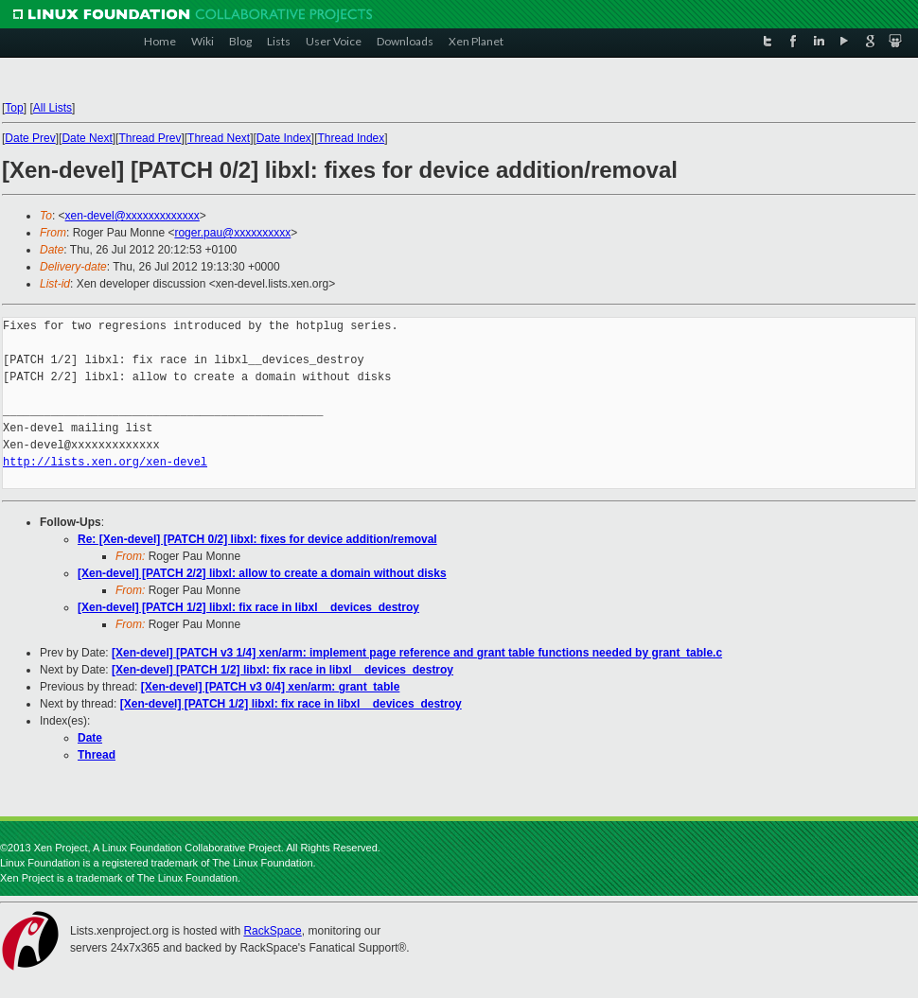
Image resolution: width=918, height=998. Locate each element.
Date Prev (30, 138)
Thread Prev (149, 138)
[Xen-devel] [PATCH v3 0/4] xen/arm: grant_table (270, 686)
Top (14, 107)
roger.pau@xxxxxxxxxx (232, 232)
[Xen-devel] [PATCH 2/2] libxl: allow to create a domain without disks (262, 573)
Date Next (87, 138)
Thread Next (218, 138)
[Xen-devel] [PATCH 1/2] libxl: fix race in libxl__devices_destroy (248, 607)
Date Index (283, 138)
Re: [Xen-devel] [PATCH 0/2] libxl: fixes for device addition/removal (257, 539)
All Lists (52, 107)
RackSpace (272, 930)
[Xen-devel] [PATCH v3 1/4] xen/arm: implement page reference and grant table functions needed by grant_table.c (417, 652)
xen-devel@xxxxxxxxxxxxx (132, 215)
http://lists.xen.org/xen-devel (105, 462)
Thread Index (351, 138)
